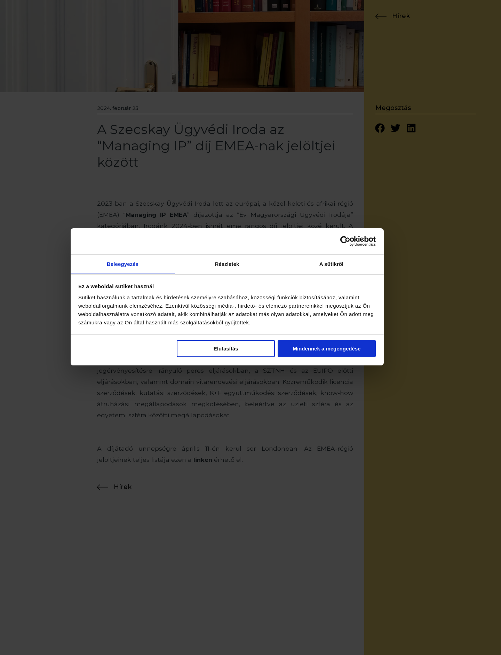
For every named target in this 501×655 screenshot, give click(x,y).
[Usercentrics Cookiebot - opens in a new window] (369, 272)
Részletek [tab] (250, 295)
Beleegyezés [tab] (146, 295)
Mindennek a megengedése (350, 379)
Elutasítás (249, 379)
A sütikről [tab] (355, 295)
